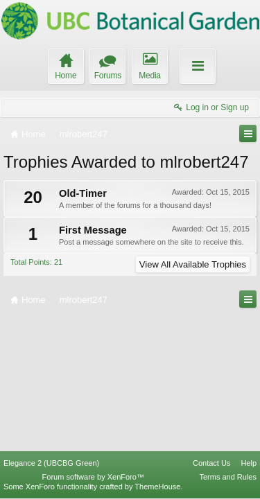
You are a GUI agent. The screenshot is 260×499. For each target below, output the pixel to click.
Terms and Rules (228, 477)
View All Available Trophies (192, 264)
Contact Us (211, 463)
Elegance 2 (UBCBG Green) (51, 463)
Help (249, 463)
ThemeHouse (157, 486)
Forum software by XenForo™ (93, 477)
